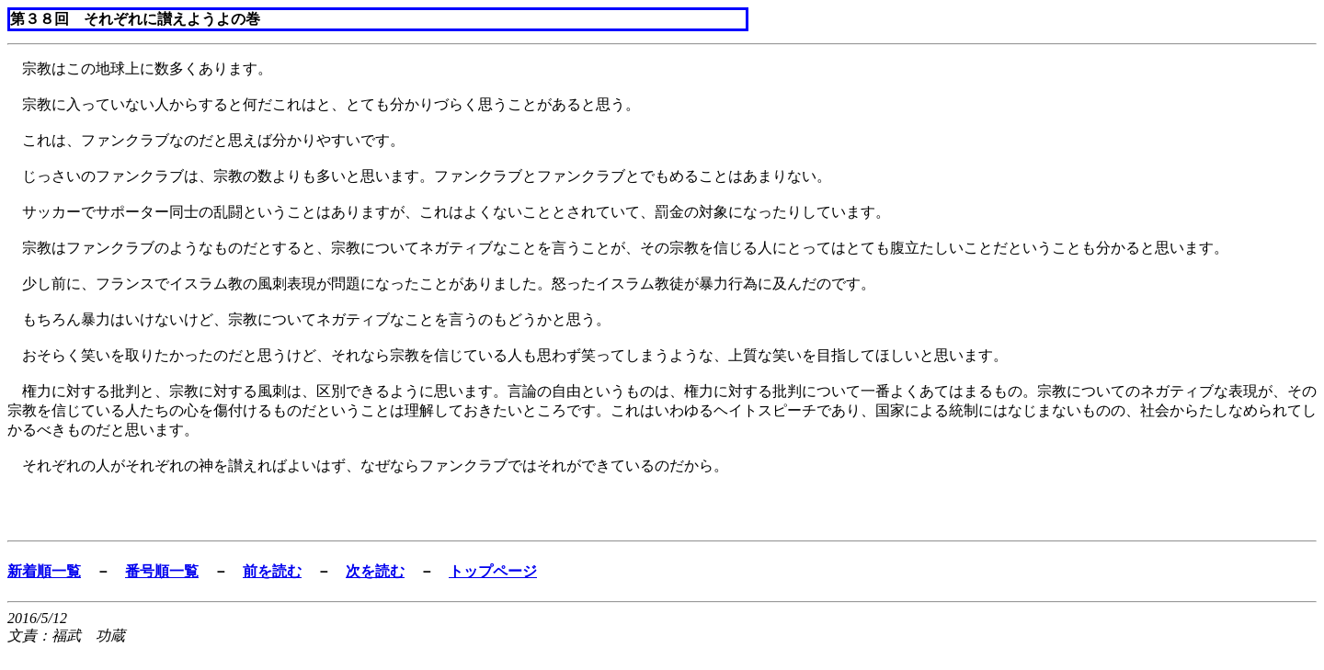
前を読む (272, 571)
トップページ (493, 571)
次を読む (375, 571)
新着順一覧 (44, 571)
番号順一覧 (162, 571)
